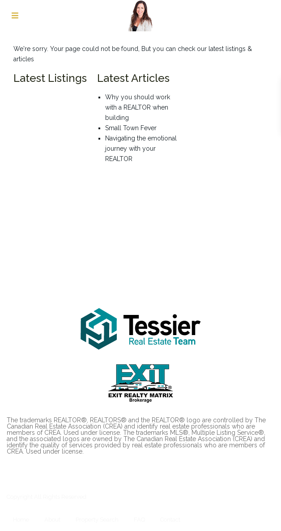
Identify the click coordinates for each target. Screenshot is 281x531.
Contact (170, 519)
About (52, 519)
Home (21, 519)
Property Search (97, 519)
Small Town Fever (131, 128)
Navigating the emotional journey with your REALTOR (141, 148)
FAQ (139, 519)
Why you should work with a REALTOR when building (137, 107)
